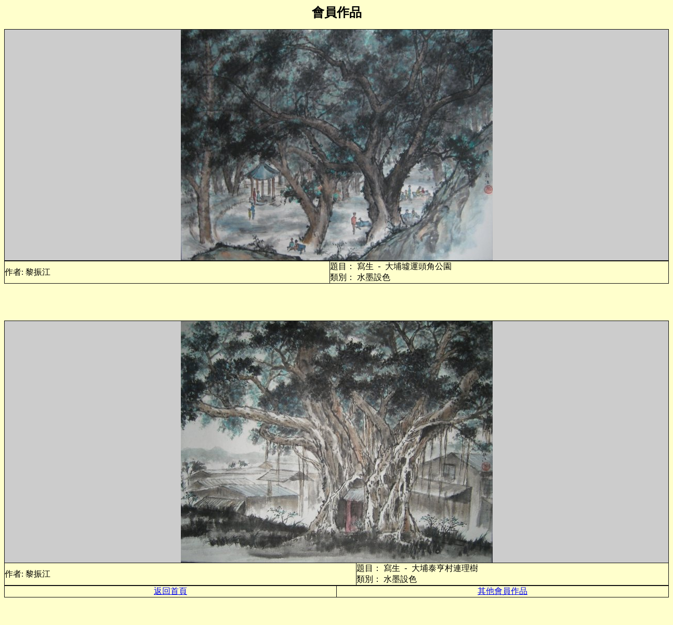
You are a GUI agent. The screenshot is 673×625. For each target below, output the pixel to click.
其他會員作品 (502, 591)
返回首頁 (170, 591)
